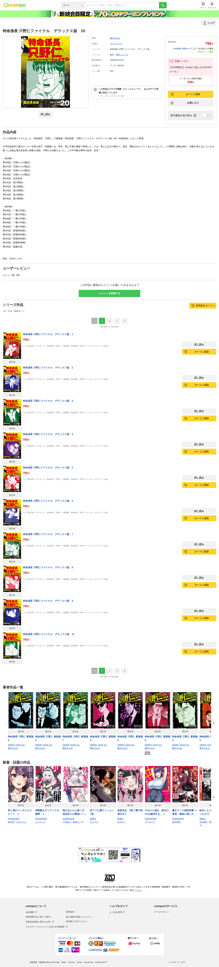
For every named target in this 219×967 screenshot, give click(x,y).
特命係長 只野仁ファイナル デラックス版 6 (48, 500)
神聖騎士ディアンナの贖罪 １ (47, 812)
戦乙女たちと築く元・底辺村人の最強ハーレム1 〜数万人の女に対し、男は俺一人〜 (75, 812)
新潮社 (93, 819)
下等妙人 (67, 822)
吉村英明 (176, 822)
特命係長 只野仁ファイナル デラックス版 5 (48, 467)
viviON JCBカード (185, 48)
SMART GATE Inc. (16, 745)
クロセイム (21, 822)
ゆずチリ (121, 822)
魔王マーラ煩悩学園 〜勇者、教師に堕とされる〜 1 (184, 812)
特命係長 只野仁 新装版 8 (21, 738)
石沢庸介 (203, 822)
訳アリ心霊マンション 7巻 (103, 812)
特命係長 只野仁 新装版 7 (75, 738)
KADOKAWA (14, 819)
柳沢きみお (115, 38)
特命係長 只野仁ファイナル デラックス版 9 (48, 600)
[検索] (163, 5)
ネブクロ (94, 822)
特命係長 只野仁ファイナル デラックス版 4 (48, 434)
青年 (112, 54)
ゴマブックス (116, 43)
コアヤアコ (150, 822)
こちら (138, 890)
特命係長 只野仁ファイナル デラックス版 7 (48, 534)
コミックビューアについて (111, 96)
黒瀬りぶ (77, 822)
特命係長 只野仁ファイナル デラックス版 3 (48, 400)
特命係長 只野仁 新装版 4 (103, 738)
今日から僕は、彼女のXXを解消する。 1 (157, 812)
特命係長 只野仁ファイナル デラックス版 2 (48, 367)
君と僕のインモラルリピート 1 (20, 812)
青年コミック (122, 54)
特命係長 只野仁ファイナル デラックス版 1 (48, 334)
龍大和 (11, 822)
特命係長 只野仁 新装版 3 (185, 738)
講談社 (202, 819)
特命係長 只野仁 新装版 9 (157, 738)
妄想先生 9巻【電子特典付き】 (130, 812)
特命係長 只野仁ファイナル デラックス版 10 (48, 634)
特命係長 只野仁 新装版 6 (130, 738)
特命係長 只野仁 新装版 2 (48, 738)
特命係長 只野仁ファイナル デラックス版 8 (48, 567)
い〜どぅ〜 (40, 822)
